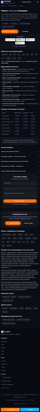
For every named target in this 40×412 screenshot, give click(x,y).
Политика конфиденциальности (13, 400)
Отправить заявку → (19, 201)
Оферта (32, 400)
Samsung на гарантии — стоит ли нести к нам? (13, 156)
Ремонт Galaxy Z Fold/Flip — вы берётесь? (12, 166)
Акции (35, 308)
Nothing (34, 238)
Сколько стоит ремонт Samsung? (10, 151)
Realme (14, 238)
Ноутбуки (4, 308)
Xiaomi (26, 234)
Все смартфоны (6, 234)
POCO (9, 238)
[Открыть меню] (37, 2)
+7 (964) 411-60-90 (6, 381)
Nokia (3, 245)
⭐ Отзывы (28, 308)
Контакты (4, 311)
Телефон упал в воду (7, 300)
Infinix (19, 241)
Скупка (21, 308)
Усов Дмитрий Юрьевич (18, 394)
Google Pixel (28, 238)
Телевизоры (13, 308)
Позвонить (24, 31)
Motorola (9, 245)
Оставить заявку (28, 223)
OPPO (8, 241)
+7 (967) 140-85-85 (25, 2)
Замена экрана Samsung (8, 319)
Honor (31, 234)
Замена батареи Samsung (23, 319)
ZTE (28, 241)
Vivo (3, 241)
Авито (2, 354)
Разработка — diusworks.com (20, 403)
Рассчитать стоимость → (9, 31)
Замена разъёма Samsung (8, 323)
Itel (23, 241)
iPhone (14, 234)
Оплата (27, 400)
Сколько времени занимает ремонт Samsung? (13, 171)
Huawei (3, 238)
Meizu (32, 241)
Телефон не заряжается (24, 296)
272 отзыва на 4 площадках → (20, 46)
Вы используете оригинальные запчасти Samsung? (14, 161)
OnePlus (21, 238)
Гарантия (23, 400)
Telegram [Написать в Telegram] (30, 409)
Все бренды (4, 341)
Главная (3, 5)
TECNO (13, 241)
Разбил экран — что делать (9, 296)
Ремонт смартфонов (12, 5)
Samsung (20, 234)
